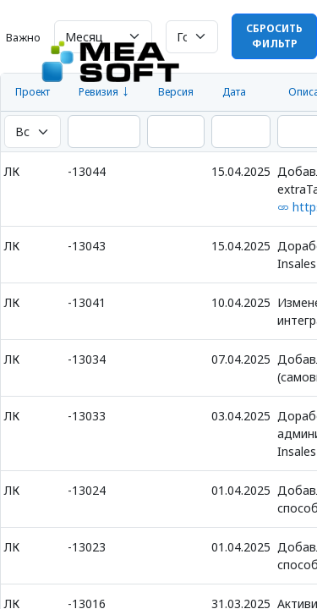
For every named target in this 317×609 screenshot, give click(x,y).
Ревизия (98, 92)
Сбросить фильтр (274, 36)
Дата (234, 92)
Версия (176, 92)
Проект (32, 92)
